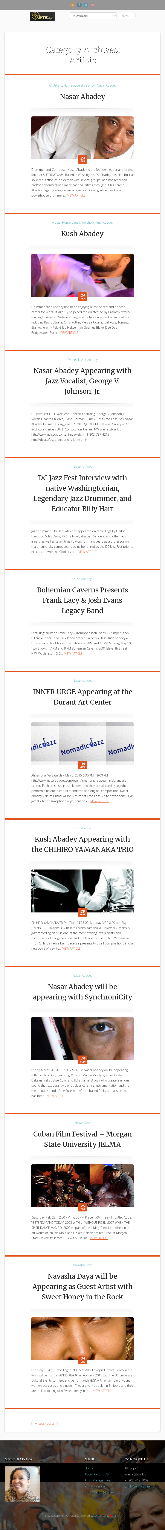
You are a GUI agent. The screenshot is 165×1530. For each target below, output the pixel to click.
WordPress (100, 1516)
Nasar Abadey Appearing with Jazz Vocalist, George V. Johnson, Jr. (83, 381)
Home (89, 1468)
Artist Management (98, 1480)
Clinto (116, 1516)
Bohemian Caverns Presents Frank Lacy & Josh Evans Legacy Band (82, 600)
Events (72, 360)
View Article (76, 195)
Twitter (85, 5)
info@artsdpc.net (140, 1486)
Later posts (44, 1423)
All (50, 85)
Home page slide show (79, 85)
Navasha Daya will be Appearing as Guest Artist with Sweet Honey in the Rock (82, 1286)
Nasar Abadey (106, 85)
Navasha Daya (82, 1265)
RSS (72, 5)
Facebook (79, 5)
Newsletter (92, 5)
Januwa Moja (82, 1123)
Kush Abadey (104, 222)
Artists (57, 85)
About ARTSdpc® (97, 1474)
